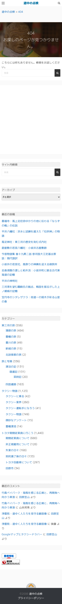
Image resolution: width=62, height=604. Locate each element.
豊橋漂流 (11, 426)
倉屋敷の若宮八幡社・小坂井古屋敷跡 (24, 248)
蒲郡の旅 (11, 330)
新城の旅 (11, 348)
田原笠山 (24, 497)
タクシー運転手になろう (20, 408)
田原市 (10, 468)
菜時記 (17, 377)
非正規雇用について (17, 444)
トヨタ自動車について (19, 462)
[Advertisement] (31, 120)
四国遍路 (11, 384)
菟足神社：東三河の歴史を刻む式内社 (24, 242)
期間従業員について (17, 438)
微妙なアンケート (16, 420)
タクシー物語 (10, 391)
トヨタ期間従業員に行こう (17, 433)
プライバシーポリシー (31, 598)
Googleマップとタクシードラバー (22, 534)
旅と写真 (7, 361)
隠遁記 (14, 372)
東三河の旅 (8, 325)
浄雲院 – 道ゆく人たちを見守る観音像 (24, 513)
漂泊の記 (11, 366)
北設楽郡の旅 (13, 354)
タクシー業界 (13, 402)
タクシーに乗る (15, 396)
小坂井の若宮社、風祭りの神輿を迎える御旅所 (29, 264)
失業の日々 (12, 450)
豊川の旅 (11, 342)
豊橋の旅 (11, 336)
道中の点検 (31, 3)
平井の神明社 (10, 281)
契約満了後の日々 (16, 456)
